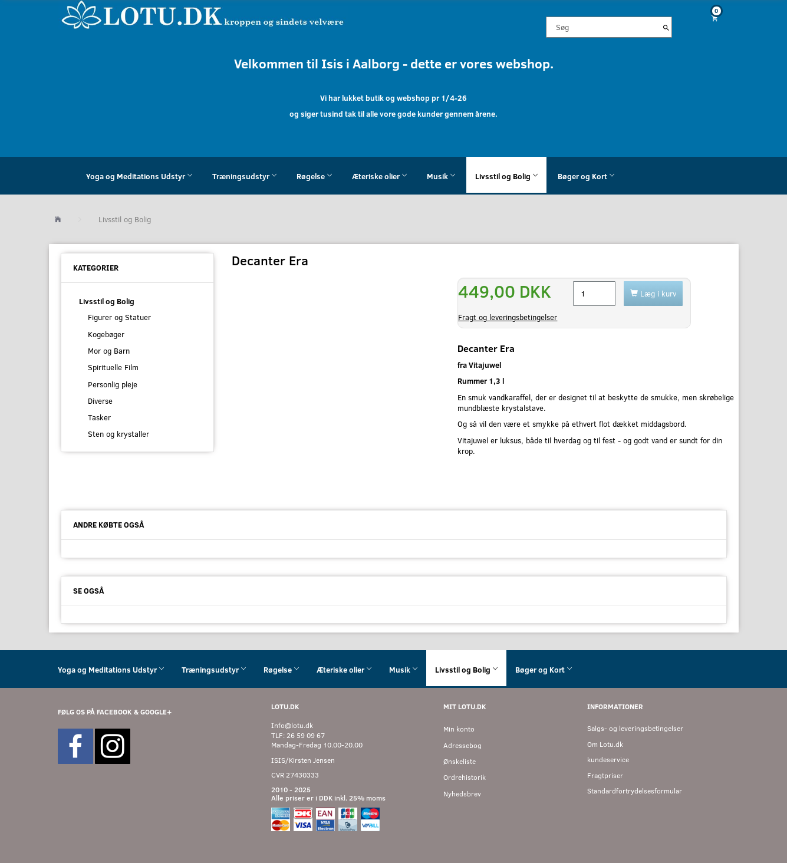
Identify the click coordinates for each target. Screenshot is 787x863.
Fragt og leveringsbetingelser (507, 317)
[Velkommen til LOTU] (203, 13)
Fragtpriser (605, 775)
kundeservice (608, 759)
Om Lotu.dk (605, 744)
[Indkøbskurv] (710, 18)
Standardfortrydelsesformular (634, 790)
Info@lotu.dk (292, 725)
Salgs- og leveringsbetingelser (635, 728)
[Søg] (666, 27)
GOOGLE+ (156, 711)
